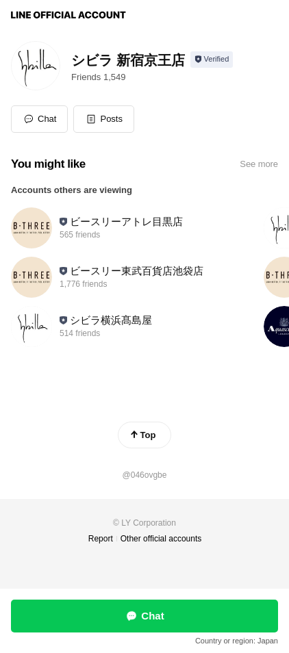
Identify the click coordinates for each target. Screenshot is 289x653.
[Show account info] (212, 59)
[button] (103, 119)
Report (100, 538)
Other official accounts (161, 538)
